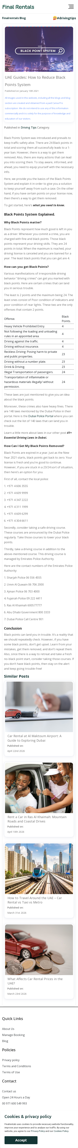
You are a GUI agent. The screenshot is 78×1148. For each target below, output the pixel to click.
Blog (5, 1041)
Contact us (9, 1091)
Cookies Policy (61, 1131)
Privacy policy (11, 1060)
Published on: (16, 748)
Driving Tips (28, 127)
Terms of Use (11, 1072)
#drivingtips (66, 18)
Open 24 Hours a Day (16, 1097)
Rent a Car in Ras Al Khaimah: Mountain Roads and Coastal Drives (37, 819)
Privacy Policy (38, 1131)
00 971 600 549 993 (14, 1103)
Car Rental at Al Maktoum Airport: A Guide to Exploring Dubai (34, 738)
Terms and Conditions (16, 1066)
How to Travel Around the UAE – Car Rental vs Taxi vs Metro (35, 900)
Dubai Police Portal (40, 416)
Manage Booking (13, 1035)
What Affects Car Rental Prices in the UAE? (35, 981)
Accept (21, 1140)
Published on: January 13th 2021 (22, 90)
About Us (8, 1029)
